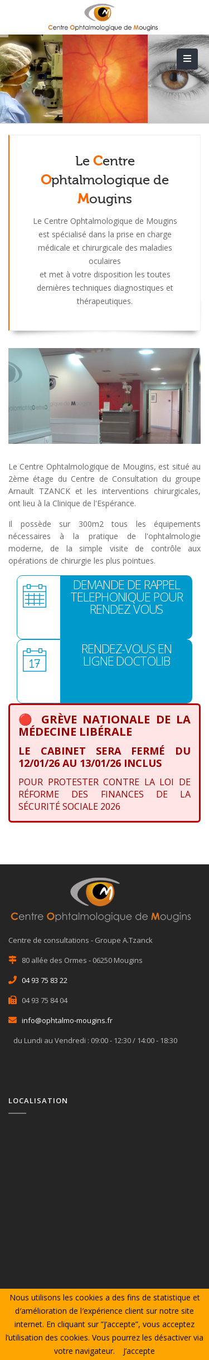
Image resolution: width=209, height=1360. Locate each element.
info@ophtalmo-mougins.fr (67, 1020)
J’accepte (139, 1351)
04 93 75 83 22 (44, 980)
